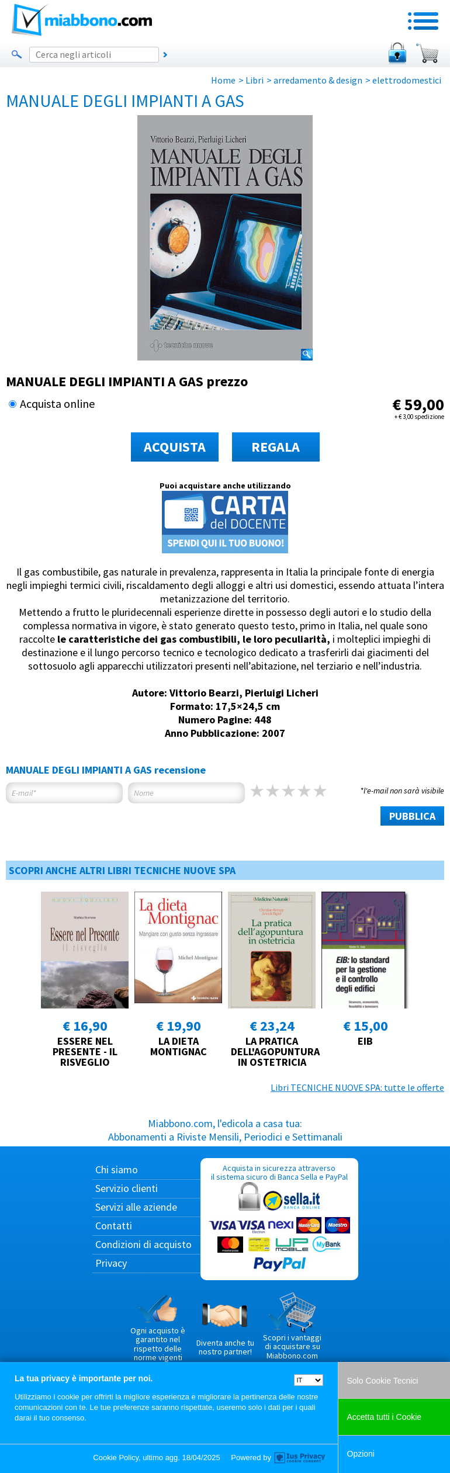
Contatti (113, 1225)
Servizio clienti (126, 1188)
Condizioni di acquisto (143, 1244)
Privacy (111, 1263)
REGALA (275, 447)
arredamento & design (318, 80)
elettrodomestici (406, 80)
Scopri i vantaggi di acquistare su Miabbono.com (292, 1326)
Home (223, 80)
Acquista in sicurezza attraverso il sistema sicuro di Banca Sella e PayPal (279, 1218)
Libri (254, 80)
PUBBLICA (412, 816)
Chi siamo (116, 1169)
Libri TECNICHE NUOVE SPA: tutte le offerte (357, 1087)
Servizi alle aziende (136, 1207)
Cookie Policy (116, 1457)
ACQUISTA (175, 447)
